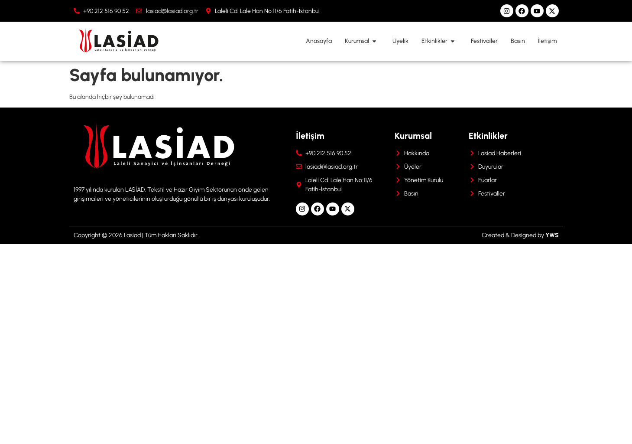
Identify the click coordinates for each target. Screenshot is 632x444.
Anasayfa (319, 41)
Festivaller (484, 41)
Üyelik (400, 41)
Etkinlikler (439, 41)
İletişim (547, 41)
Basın (518, 41)
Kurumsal (362, 41)
